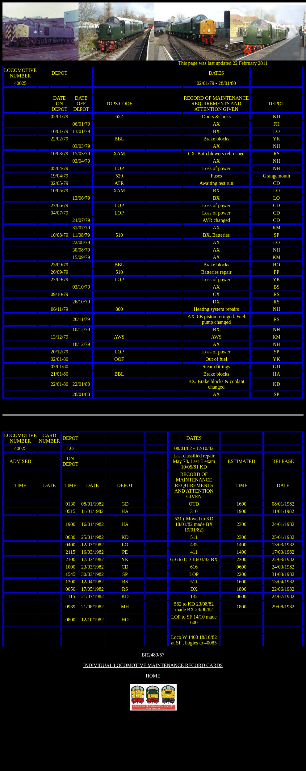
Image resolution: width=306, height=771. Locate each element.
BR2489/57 (153, 654)
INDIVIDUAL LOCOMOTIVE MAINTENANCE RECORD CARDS (153, 665)
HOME (153, 675)
